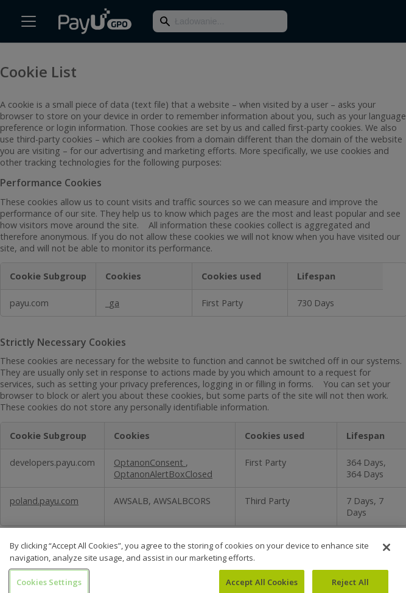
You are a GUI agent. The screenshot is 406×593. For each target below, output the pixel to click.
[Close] (386, 551)
